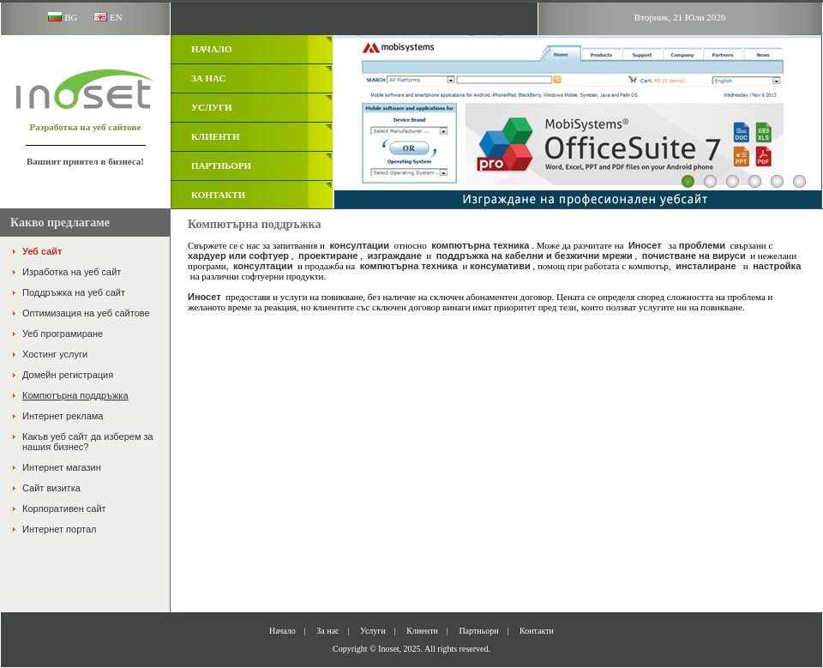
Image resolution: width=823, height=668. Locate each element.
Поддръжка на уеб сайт (73, 292)
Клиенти (215, 136)
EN (107, 17)
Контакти (218, 195)
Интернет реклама (62, 416)
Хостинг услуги (54, 354)
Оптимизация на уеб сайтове (86, 313)
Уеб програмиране (62, 333)
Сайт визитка (51, 488)
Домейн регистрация (67, 375)
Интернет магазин (61, 467)
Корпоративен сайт (64, 508)
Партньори (221, 165)
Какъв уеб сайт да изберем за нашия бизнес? (87, 441)
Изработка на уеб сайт (71, 272)
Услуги (211, 107)
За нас (208, 78)
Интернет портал (59, 529)
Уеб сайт (42, 251)
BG (62, 17)
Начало (211, 49)
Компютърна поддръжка (75, 395)
